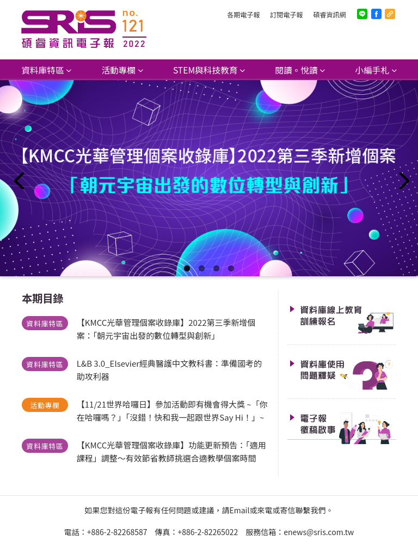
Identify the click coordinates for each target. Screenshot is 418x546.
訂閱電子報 (286, 14)
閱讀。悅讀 (296, 70)
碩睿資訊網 (329, 14)
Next (402, 178)
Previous (16, 178)
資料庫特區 (42, 70)
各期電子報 (243, 14)
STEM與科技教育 (205, 70)
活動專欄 (118, 70)
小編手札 (372, 70)
